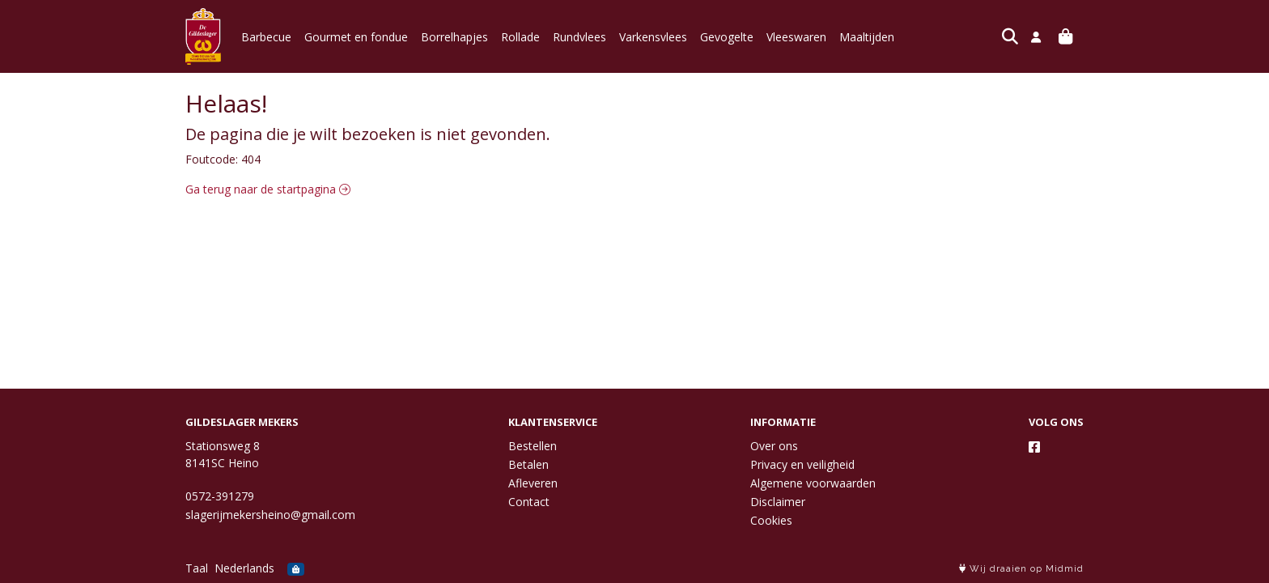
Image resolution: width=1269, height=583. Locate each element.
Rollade (520, 37)
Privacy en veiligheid (802, 464)
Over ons (774, 445)
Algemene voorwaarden (813, 483)
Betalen (528, 464)
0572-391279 (219, 496)
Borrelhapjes (454, 37)
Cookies (771, 520)
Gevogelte (726, 37)
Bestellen (532, 445)
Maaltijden (866, 37)
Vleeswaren (796, 37)
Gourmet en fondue (356, 37)
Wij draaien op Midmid (1021, 569)
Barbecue (266, 37)
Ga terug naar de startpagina (267, 189)
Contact (529, 501)
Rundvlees (579, 37)
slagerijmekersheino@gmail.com (270, 514)
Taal (196, 568)
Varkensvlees (653, 37)
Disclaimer (777, 501)
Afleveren (533, 483)
